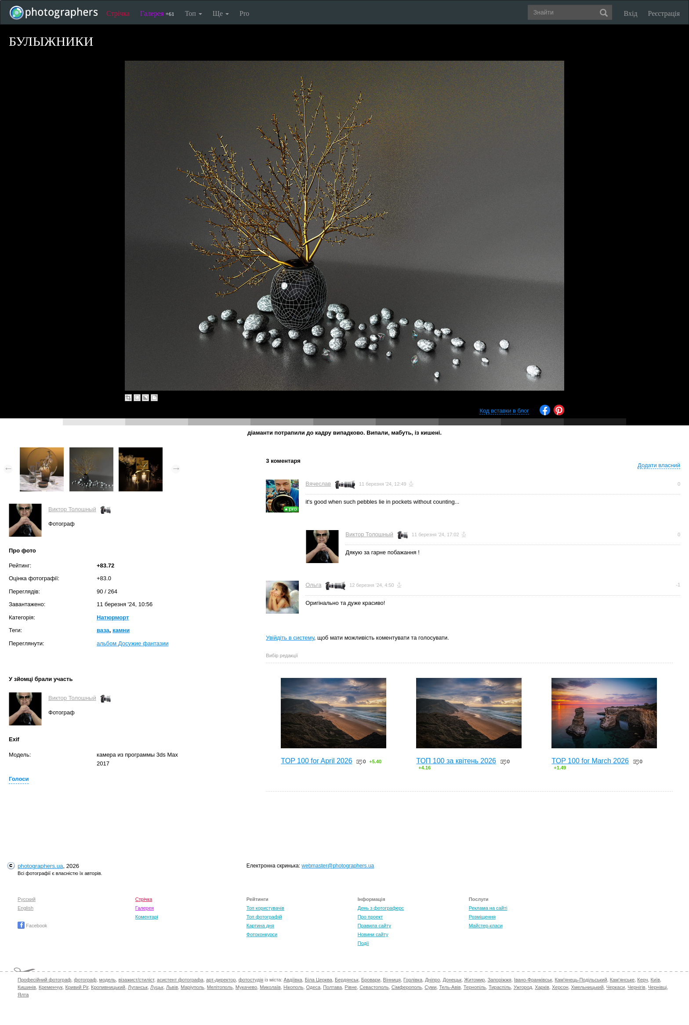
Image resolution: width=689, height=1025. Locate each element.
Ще (221, 13)
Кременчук (50, 987)
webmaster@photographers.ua (337, 866)
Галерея (157, 13)
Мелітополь (220, 987)
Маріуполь (192, 987)
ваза (103, 630)
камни (121, 630)
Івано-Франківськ (533, 979)
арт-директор (221, 979)
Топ (193, 13)
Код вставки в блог (504, 410)
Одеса (313, 987)
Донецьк (451, 979)
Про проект (370, 916)
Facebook (32, 925)
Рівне (350, 987)
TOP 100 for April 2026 (316, 761)
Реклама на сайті (488, 908)
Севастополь (373, 987)
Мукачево (246, 987)
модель (107, 979)
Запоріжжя (499, 979)
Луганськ (138, 987)
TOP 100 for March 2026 (590, 761)
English (25, 908)
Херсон (560, 987)
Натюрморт (113, 617)
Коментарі (146, 916)
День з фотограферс (381, 908)
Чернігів (636, 987)
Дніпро (432, 979)
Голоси (19, 779)
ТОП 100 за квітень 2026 (456, 761)
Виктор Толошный (72, 509)
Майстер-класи (486, 925)
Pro (244, 13)
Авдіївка (293, 979)
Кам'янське (622, 979)
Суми (430, 987)
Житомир (474, 979)
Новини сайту (373, 934)
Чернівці (657, 987)
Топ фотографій (264, 916)
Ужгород (523, 987)
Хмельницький (587, 987)
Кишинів (27, 987)
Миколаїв (270, 987)
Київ (655, 979)
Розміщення (482, 916)
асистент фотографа (180, 979)
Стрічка (118, 13)
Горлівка (412, 979)
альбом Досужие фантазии (132, 643)
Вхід (631, 13)
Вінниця (392, 979)
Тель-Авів (450, 987)
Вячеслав (318, 483)
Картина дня (260, 925)
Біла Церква (318, 979)
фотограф (85, 979)
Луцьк (156, 987)
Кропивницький (108, 987)
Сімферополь (407, 987)
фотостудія (251, 979)
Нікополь (293, 987)
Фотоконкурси (262, 934)
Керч (642, 979)
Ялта (23, 994)
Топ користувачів (265, 908)
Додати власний (659, 465)
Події (363, 943)
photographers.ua (40, 866)
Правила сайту (374, 925)
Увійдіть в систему (290, 637)
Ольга (313, 585)
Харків (542, 987)
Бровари (371, 979)
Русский (27, 899)
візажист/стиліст (136, 979)
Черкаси (615, 987)
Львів (172, 987)
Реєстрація (664, 13)
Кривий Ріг (76, 987)
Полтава (332, 987)
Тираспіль (500, 987)
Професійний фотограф (44, 979)
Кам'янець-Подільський (581, 979)
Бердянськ (347, 979)
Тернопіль (475, 987)
